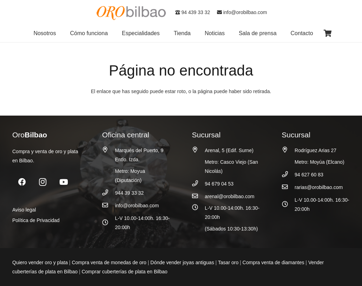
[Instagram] (42, 182)
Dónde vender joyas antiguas (182, 262)
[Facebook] (22, 182)
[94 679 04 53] (198, 184)
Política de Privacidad (36, 220)
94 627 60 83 (309, 174)
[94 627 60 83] (288, 174)
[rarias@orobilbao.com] (288, 187)
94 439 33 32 (192, 12)
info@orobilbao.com (242, 12)
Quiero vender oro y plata (40, 262)
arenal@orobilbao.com (229, 196)
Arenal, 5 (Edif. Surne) (229, 150)
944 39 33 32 (129, 193)
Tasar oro (228, 262)
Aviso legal (24, 210)
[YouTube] (63, 182)
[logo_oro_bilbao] (131, 12)
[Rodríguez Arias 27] (288, 150)
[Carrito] (328, 33)
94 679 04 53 (219, 184)
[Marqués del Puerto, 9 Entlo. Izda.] (108, 150)
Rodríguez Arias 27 (315, 150)
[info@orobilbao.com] (108, 205)
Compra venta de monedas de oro (109, 262)
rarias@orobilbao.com (319, 187)
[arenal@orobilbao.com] (198, 196)
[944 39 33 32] (108, 193)
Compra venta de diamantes (273, 262)
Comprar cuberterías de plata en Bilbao (124, 271)
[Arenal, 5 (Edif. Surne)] (198, 150)
